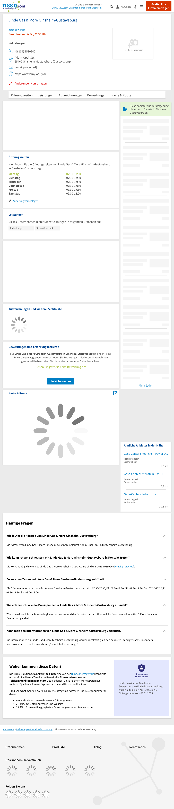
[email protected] (124, 566)
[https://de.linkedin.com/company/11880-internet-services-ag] (36, 794)
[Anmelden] (125, 6)
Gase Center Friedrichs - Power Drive (146, 454)
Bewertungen (96, 95)
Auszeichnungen (70, 95)
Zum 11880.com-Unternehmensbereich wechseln (77, 7)
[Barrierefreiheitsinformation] (137, 6)
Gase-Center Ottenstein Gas (141, 474)
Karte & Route (121, 95)
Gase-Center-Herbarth (138, 494)
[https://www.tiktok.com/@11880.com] (27, 794)
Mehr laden (146, 385)
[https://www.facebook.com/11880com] (9, 794)
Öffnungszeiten (22, 95)
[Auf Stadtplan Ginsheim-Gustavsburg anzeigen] (115, 393)
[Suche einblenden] (113, 6)
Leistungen (46, 95)
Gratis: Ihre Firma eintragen (158, 6)
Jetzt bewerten (61, 381)
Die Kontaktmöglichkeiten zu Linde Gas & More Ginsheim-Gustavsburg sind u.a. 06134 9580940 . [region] (70, 566)
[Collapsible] (165, 536)
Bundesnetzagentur (82, 673)
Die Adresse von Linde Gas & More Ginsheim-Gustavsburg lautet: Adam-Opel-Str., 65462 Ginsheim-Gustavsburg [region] (69, 544)
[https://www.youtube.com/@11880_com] (46, 794)
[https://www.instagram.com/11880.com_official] (18, 794)
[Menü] (143, 6)
